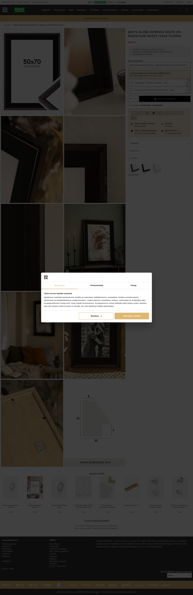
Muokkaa (96, 316)
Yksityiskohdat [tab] (96, 285)
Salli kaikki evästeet (131, 316)
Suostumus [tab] (60, 285)
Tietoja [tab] (133, 285)
